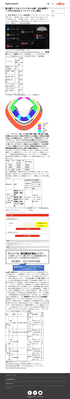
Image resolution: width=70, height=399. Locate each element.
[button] (48, 4)
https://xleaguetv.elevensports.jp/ (15, 368)
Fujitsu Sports (11, 4)
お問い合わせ (9, 383)
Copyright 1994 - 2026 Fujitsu (35, 396)
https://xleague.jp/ (11, 366)
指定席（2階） (18, 197)
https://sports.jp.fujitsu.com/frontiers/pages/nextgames (22, 52)
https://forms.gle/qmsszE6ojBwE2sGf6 (20, 142)
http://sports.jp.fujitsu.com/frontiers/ (16, 364)
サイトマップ (9, 388)
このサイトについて (11, 375)
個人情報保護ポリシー (12, 379)
